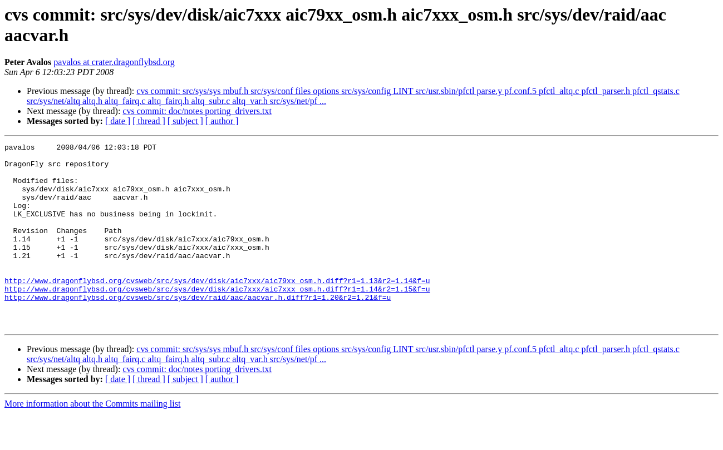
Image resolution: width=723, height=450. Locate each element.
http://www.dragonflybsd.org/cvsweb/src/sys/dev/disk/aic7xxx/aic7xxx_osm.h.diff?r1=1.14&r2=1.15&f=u (217, 319)
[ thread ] (148, 121)
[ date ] (117, 121)
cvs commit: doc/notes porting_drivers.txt (197, 111)
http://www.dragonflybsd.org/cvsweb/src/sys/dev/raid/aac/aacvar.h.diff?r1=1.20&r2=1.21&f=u (197, 329)
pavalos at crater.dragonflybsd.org (113, 62)
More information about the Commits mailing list (92, 440)
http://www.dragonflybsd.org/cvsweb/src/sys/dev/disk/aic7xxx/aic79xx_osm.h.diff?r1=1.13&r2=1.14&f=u (217, 309)
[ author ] (222, 121)
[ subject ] (185, 121)
